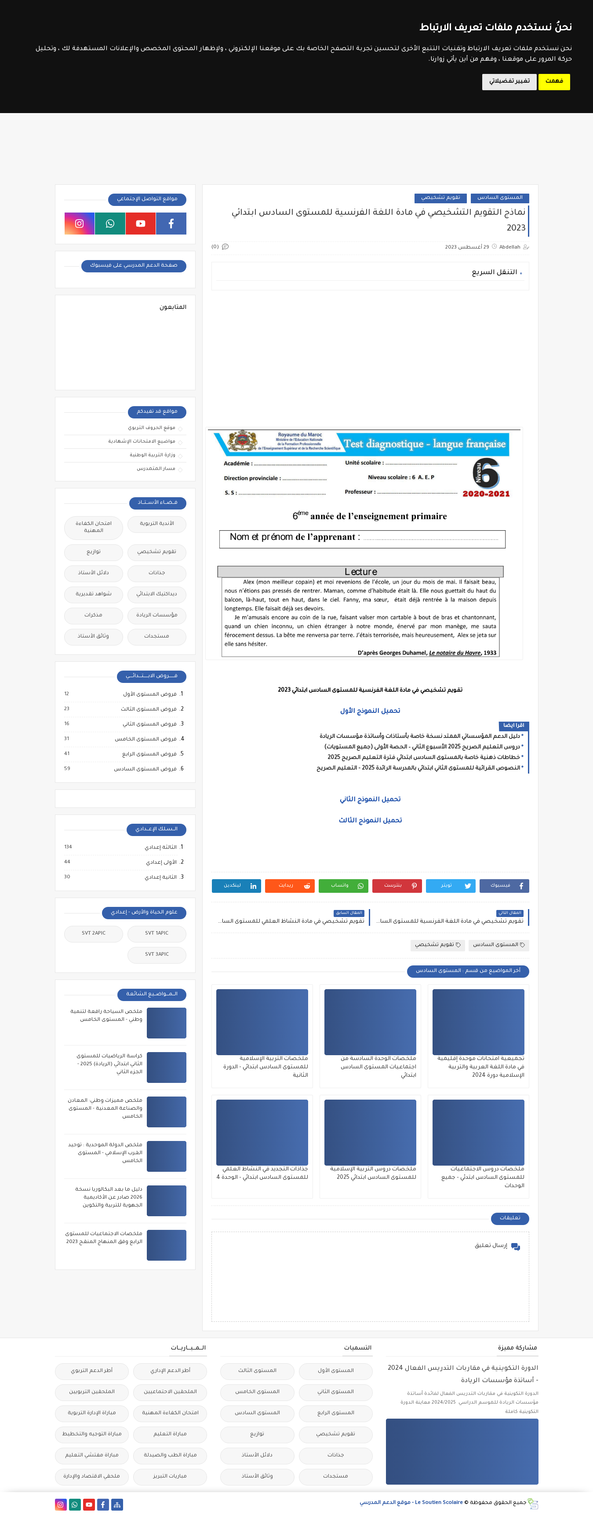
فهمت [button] (554, 82)
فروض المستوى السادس (145, 769)
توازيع (94, 552)
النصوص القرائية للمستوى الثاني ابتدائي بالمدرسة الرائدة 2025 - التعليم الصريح (418, 769)
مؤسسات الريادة (157, 616)
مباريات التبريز (170, 1477)
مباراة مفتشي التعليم (92, 1456)
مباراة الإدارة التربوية (92, 1413)
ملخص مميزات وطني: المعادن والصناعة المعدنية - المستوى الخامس (105, 1109)
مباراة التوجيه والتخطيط (92, 1435)
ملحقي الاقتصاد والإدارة (91, 1477)
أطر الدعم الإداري (170, 1371)
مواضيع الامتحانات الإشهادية (141, 441)
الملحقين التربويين (92, 1392)
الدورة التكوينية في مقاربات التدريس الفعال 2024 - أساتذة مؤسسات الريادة (463, 1374)
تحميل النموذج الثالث (370, 821)
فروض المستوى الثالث (148, 709)
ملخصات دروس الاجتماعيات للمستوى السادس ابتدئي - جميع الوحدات (482, 1178)
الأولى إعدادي (161, 862)
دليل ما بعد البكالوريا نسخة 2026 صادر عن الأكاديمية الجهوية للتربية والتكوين (108, 1198)
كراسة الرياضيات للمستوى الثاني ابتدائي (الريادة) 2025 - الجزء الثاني (109, 1064)
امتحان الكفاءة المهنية (94, 527)
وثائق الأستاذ (93, 637)
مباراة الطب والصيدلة (170, 1456)
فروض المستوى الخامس (145, 739)
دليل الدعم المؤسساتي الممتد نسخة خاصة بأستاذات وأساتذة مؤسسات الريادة (420, 737)
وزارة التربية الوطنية (152, 455)
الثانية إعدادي (160, 877)
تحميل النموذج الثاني (370, 800)
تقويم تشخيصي (440, 198)
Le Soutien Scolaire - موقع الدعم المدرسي (411, 1503)
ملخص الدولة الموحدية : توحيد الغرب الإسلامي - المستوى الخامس (105, 1153)
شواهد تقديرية (94, 595)
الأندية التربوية (157, 524)
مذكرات (93, 616)
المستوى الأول (336, 1371)
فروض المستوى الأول (149, 694)
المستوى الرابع (335, 1413)
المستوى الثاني (335, 1392)
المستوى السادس (500, 198)
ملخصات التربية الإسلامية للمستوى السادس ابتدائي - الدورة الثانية (265, 1067)
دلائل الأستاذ (93, 573)
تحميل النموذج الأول (370, 711)
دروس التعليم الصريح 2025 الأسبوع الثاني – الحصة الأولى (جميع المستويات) (422, 748)
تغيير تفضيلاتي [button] (509, 82)
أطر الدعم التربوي (92, 1371)
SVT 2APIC (94, 934)
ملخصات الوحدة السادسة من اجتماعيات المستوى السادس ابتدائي (378, 1067)
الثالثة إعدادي (160, 847)
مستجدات (156, 637)
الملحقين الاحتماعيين (170, 1392)
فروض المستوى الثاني (149, 724)
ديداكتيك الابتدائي (156, 595)
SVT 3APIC (157, 955)
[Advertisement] (370, 358)
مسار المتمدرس (156, 469)
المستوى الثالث (257, 1371)
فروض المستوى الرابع (149, 754)
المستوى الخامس (257, 1392)
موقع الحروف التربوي (151, 428)
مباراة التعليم (170, 1435)
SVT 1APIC (156, 934)
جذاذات (157, 573)
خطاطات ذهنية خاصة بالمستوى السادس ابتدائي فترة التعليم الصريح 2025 (423, 758)
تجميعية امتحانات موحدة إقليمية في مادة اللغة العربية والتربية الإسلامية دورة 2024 (480, 1067)
